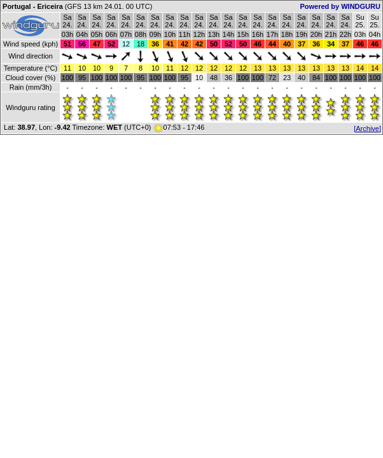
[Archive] (367, 128)
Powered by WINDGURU (340, 6)
